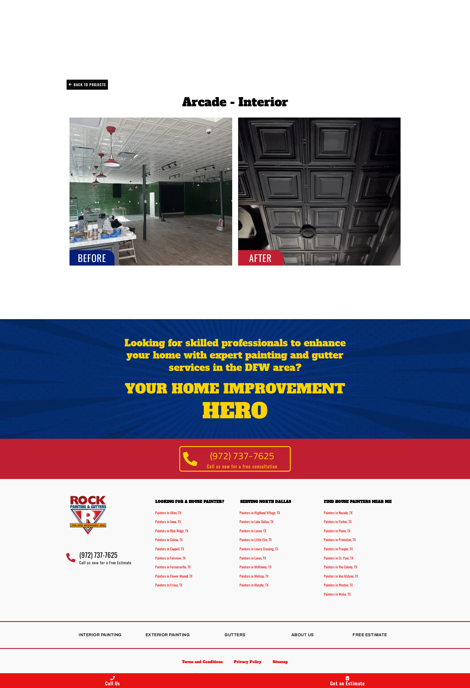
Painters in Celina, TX (169, 539)
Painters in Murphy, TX (254, 585)
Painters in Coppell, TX (169, 548)
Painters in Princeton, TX (340, 539)
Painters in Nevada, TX (338, 512)
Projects (312, 65)
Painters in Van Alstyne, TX (341, 575)
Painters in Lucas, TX (253, 557)
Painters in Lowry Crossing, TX (259, 548)
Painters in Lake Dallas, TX (257, 521)
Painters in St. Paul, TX (338, 557)
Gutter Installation (237, 65)
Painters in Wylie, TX (337, 594)
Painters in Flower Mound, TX (174, 575)
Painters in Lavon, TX (253, 530)
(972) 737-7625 (242, 455)
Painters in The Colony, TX (340, 567)
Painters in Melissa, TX (254, 575)
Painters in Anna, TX (168, 521)
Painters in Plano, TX (337, 530)
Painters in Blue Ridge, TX (171, 530)
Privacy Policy (247, 662)
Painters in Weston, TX (338, 585)
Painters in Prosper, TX (338, 548)
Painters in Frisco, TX (168, 585)
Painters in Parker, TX (338, 521)
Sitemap (281, 662)
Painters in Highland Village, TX (260, 512)
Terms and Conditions (201, 662)
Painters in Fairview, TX (170, 557)
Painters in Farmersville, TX (173, 567)
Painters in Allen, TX (168, 512)
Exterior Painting (145, 65)
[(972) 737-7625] (190, 459)
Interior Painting (58, 65)
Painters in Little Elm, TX (256, 539)
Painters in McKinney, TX (256, 567)
